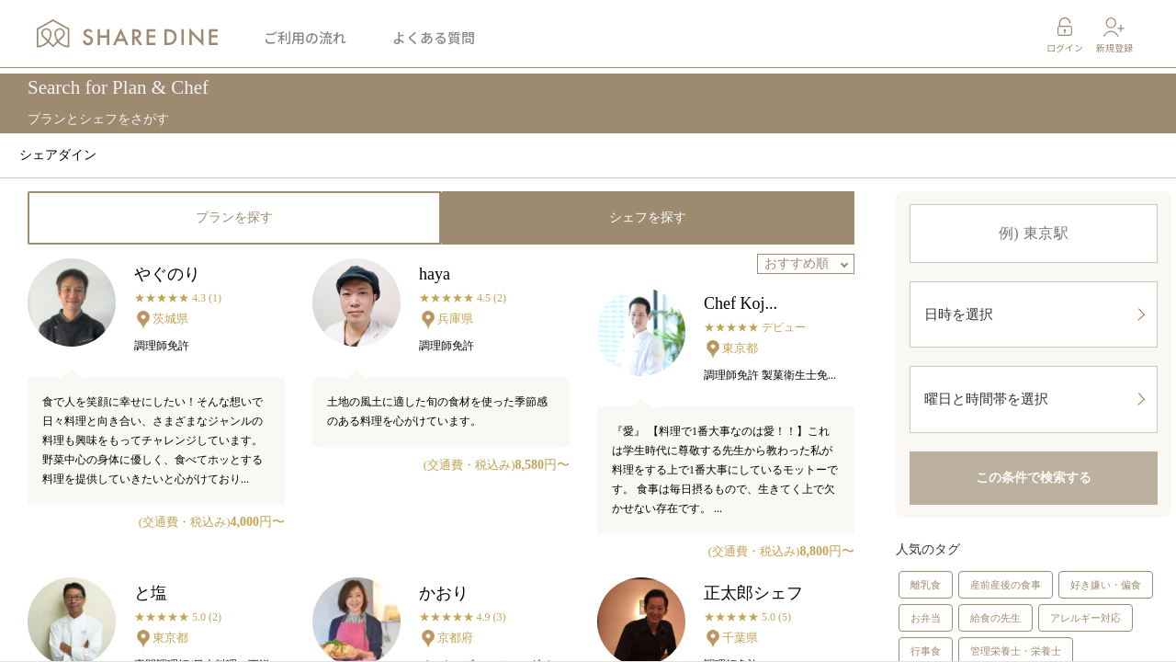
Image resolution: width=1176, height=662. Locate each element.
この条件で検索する (1033, 498)
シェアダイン (57, 155)
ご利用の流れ (305, 41)
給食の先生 (995, 638)
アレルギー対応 (1085, 638)
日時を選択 (1034, 319)
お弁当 (925, 638)
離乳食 (925, 605)
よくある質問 (433, 41)
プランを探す (234, 217)
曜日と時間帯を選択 (1034, 413)
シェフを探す (647, 217)
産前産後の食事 (1005, 605)
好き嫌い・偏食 (1105, 605)
